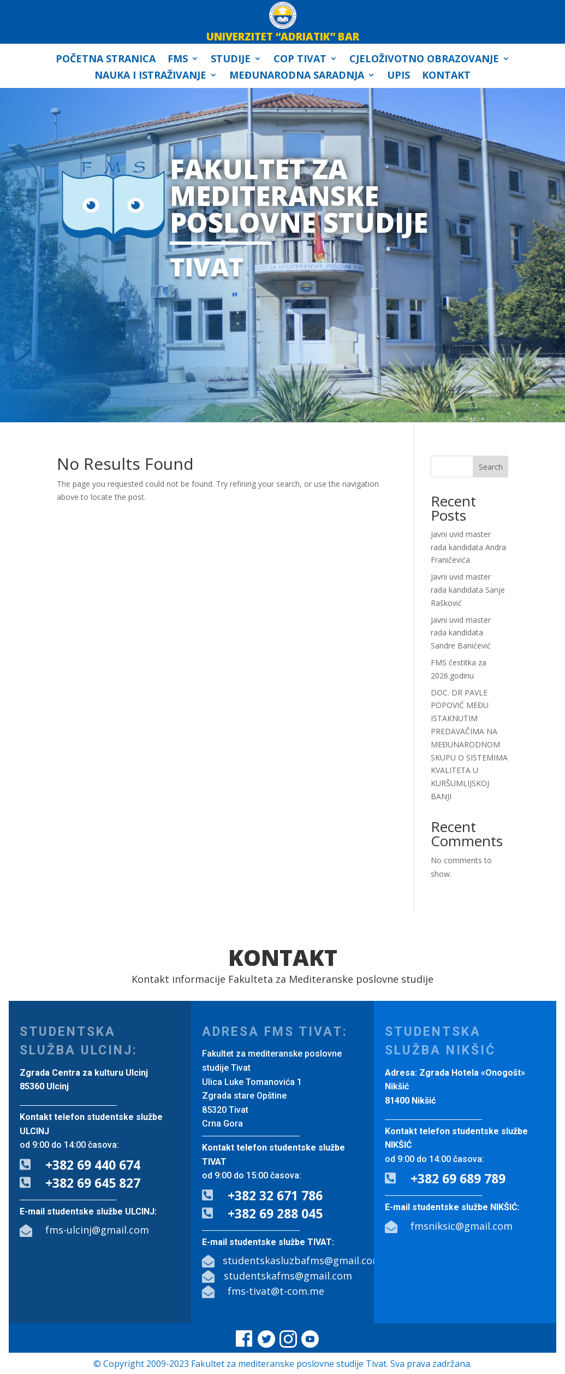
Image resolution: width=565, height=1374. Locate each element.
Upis (398, 76)
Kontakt (446, 76)
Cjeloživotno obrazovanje (424, 60)
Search (491, 467)
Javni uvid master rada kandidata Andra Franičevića (468, 547)
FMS (178, 60)
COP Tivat (299, 60)
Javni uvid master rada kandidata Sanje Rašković (468, 589)
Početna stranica (106, 60)
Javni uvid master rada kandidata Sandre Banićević (461, 633)
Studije (231, 60)
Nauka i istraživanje (150, 76)
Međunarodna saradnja (296, 76)
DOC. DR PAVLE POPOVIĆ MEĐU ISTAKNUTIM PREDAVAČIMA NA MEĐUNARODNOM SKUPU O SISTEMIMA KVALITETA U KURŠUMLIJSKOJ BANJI (469, 744)
